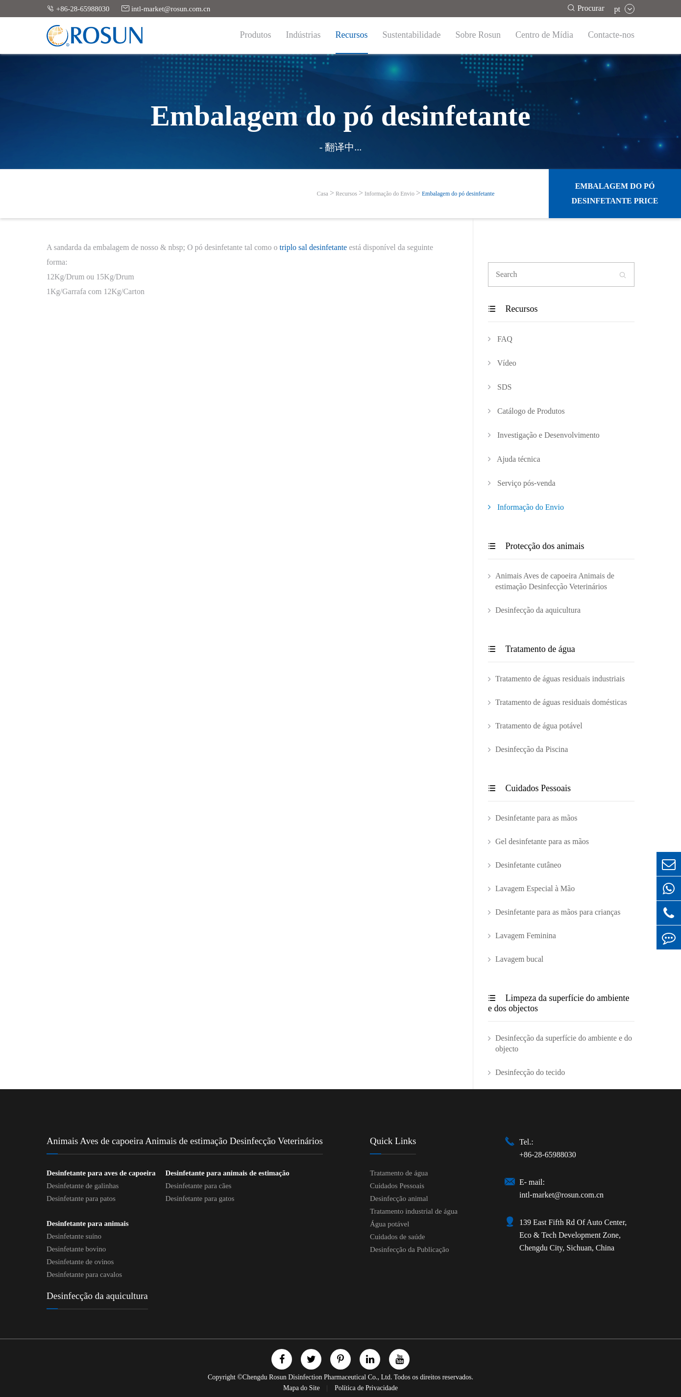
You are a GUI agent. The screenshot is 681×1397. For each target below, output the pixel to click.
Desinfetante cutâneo (528, 865)
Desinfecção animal (399, 1198)
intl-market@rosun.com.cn (166, 8)
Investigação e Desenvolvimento (544, 434)
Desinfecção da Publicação (409, 1249)
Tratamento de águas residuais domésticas (561, 702)
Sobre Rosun (478, 35)
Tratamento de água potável (539, 726)
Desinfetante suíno (74, 1236)
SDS (499, 386)
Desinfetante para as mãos (536, 818)
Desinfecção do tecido (530, 1072)
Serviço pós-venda (522, 482)
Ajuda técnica (514, 458)
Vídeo (502, 362)
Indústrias (303, 35)
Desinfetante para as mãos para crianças (557, 912)
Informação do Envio (389, 193)
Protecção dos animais (536, 546)
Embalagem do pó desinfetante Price (614, 193)
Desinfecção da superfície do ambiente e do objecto (563, 1043)
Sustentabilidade (412, 35)
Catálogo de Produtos (526, 410)
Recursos (352, 35)
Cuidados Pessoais (529, 788)
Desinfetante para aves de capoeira (101, 1173)
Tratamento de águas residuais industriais (560, 678)
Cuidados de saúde (397, 1237)
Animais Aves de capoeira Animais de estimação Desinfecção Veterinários (554, 581)
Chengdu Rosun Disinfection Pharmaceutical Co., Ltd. (317, 1377)
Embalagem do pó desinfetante (458, 193)
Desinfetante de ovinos (80, 1262)
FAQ (500, 338)
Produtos (255, 35)
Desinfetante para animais (88, 1223)
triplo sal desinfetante (313, 247)
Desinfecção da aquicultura (538, 610)
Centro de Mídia (544, 35)
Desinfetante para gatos (199, 1198)
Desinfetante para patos (81, 1198)
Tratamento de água (531, 649)
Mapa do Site (302, 1388)
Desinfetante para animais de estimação (227, 1173)
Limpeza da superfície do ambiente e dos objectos (558, 1003)
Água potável (389, 1224)
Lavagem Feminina (525, 935)
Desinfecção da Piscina (531, 749)
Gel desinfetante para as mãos (542, 841)
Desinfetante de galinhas (83, 1186)
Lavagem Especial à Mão (535, 888)
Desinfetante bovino (76, 1249)
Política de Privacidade (366, 1388)
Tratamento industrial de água (414, 1211)
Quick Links (393, 1141)
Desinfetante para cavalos (84, 1274)
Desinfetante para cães (198, 1186)
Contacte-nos (611, 35)
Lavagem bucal (519, 959)
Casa (322, 193)
